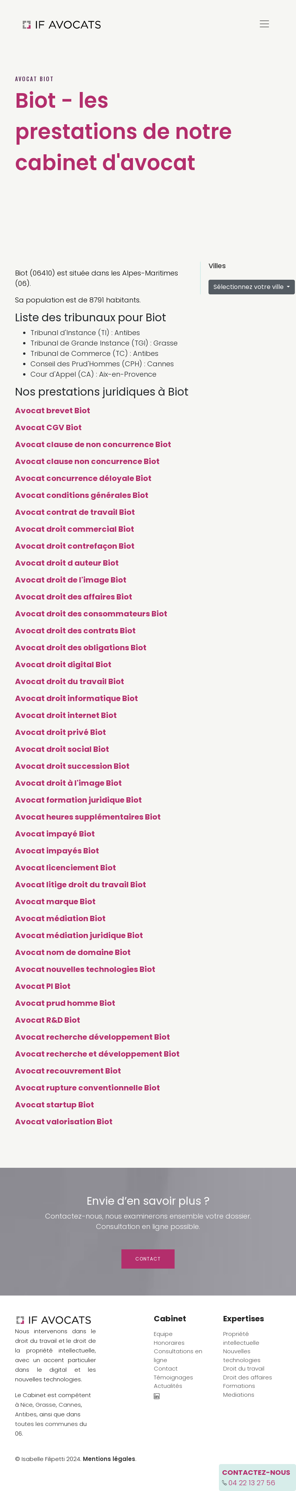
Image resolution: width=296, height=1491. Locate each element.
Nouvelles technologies (242, 1355)
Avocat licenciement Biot (65, 867)
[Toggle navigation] (264, 24)
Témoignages (173, 1377)
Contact (148, 1259)
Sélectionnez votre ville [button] (249, 286)
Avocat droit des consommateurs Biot (91, 613)
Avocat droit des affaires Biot (73, 596)
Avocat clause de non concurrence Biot (93, 444)
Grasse (45, 1405)
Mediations (238, 1395)
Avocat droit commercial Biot (74, 529)
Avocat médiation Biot (60, 918)
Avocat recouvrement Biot (68, 1070)
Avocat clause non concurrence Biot (87, 461)
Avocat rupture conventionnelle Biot (87, 1087)
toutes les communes (46, 1424)
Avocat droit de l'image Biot (70, 579)
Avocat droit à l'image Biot (68, 783)
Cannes (70, 1405)
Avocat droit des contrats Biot (75, 630)
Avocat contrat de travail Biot (75, 512)
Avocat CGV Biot (48, 427)
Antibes (26, 1414)
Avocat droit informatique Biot (76, 698)
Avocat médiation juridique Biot (79, 935)
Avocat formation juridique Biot (78, 800)
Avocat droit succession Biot (72, 766)
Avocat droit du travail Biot (69, 681)
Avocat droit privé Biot (60, 732)
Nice (26, 1405)
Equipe (163, 1334)
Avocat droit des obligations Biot (80, 647)
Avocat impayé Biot (55, 833)
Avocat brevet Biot (52, 410)
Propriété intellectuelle (241, 1338)
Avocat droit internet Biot (66, 715)
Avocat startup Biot (54, 1104)
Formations (239, 1386)
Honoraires (169, 1343)
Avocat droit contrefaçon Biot (75, 546)
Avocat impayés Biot (57, 850)
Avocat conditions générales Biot (81, 495)
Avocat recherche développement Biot (92, 1037)
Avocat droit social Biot (62, 749)
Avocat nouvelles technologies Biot (85, 969)
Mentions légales (109, 1459)
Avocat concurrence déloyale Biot (83, 478)
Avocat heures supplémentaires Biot (88, 816)
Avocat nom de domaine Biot (73, 952)
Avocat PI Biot (43, 986)
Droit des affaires (247, 1377)
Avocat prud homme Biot (65, 1003)
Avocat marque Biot (55, 901)
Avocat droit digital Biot (63, 664)
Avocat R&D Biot (47, 1020)
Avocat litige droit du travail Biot (80, 884)
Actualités (168, 1386)
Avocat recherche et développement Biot (97, 1054)
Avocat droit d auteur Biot (67, 563)
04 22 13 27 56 (252, 1483)
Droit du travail (243, 1368)
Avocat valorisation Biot (64, 1121)
